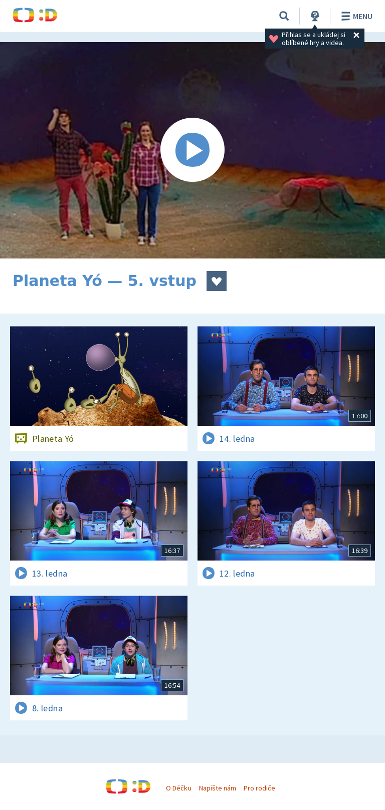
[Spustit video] (192, 150)
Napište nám (217, 787)
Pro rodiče (259, 787)
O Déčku (178, 787)
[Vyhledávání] (284, 16)
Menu (355, 16)
